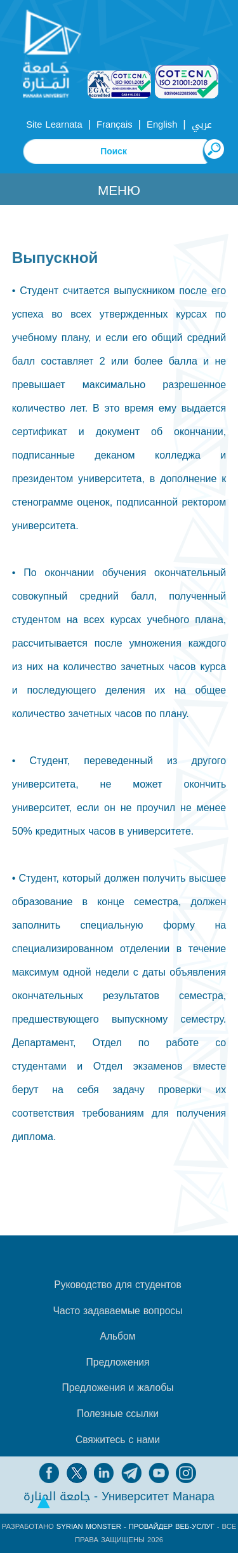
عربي (202, 124)
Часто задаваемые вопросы (118, 1311)
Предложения (118, 1362)
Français (114, 124)
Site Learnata (54, 124)
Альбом (118, 1336)
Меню (119, 190)
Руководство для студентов (117, 1284)
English (162, 124)
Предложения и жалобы (118, 1387)
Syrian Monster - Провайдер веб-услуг (135, 1526)
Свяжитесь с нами (118, 1439)
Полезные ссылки (118, 1413)
